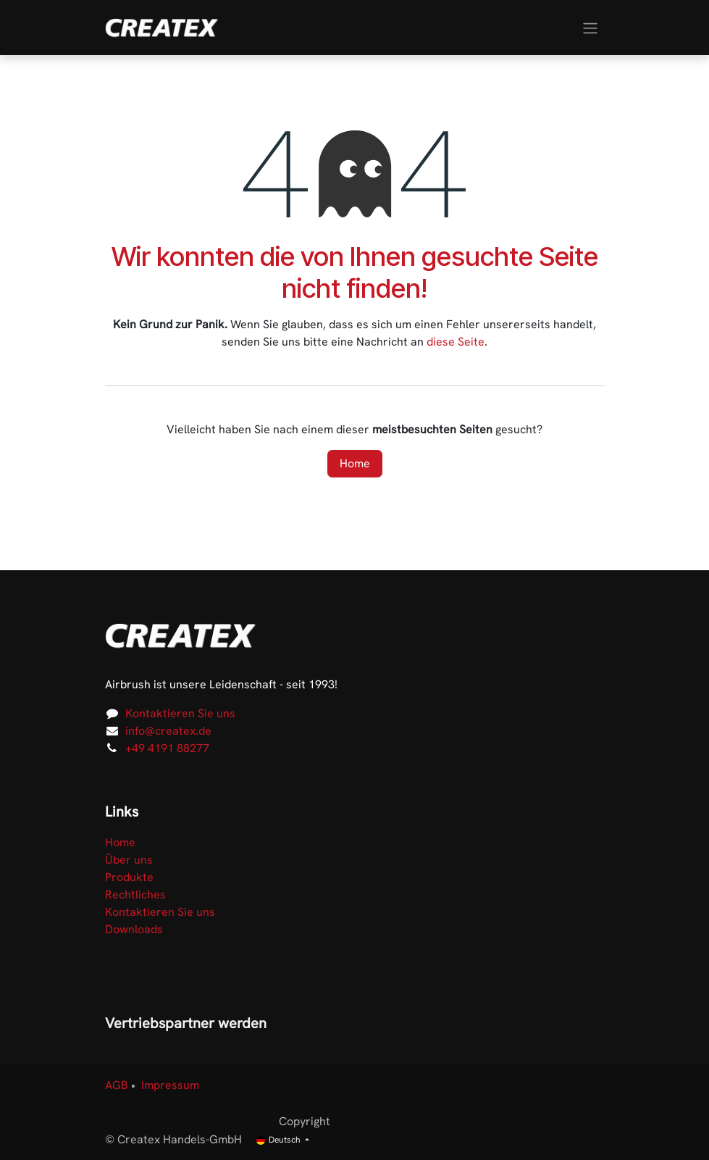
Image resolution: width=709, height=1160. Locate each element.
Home (355, 463)
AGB (116, 1085)
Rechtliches (135, 894)
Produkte (129, 877)
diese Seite (455, 341)
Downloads (134, 929)
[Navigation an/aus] (590, 27)
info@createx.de (168, 730)
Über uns (129, 859)
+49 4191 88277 (167, 748)
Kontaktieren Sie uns (180, 713)
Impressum (170, 1085)
